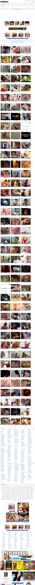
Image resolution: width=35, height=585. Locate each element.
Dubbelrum (9, 437)
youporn (28, 534)
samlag (15, 537)
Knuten (15, 454)
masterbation (13, 497)
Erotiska (8, 442)
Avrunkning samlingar (3, 445)
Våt (28, 474)
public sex (12, 499)
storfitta (21, 546)
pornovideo (9, 532)
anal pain (9, 498)
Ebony (8, 440)
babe (15, 543)
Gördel (8, 470)
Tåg (28, 456)
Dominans (9, 434)
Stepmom (29, 438)
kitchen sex (23, 496)
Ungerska (29, 470)
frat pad (15, 499)
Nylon (21, 439)
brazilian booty (3, 498)
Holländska (15, 435)
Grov (8, 474)
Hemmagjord (15, 432)
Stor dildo (29, 440)
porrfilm (21, 534)
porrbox (21, 540)
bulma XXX (6, 495)
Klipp (14, 452)
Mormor (22, 430)
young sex (25, 486)
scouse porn (26, 496)
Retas (21, 464)
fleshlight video (26, 498)
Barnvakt (2, 452)
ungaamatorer (28, 543)
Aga (1, 435)
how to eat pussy (19, 496)
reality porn (32, 486)
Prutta (21, 459)
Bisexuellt (2, 459)
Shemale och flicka (23, 476)
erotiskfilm (15, 534)
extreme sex (11, 496)
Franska (8, 457)
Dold (8, 433)
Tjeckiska (29, 461)
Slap (21, 480)
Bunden (2, 470)
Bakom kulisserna (3, 451)
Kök (14, 455)
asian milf (21, 497)
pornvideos (9, 543)
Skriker (22, 479)
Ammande (2, 437)
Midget (15, 478)
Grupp (8, 475)
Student (29, 448)
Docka (8, 432)
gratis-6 (9, 533)
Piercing (22, 454)
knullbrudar (15, 547)
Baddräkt (2, 448)
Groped (8, 473)
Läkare (15, 463)
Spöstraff (29, 435)
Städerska (29, 437)
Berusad (2, 456)
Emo (8, 441)
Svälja (28, 449)
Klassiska (15, 451)
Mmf (14, 480)
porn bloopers (15, 500)
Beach (1, 455)
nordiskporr (21, 538)
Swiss (28, 453)
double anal (7, 497)
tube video (3, 495)
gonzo (3, 532)
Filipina (8, 451)
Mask (15, 474)
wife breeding (20, 495)
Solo (21, 482)
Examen (8, 443)
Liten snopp (15, 470)
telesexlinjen (16, 540)
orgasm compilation (31, 498)
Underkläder (29, 469)
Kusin (15, 459)
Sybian (28, 454)
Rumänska (22, 467)
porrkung (15, 536)
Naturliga (22, 436)
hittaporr (3, 543)
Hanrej (8, 480)
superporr (21, 537)
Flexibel (8, 453)
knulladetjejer (22, 539)
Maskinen (15, 475)
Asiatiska (2, 441)
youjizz (27, 533)
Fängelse (9, 447)
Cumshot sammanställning (4, 479)
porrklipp (15, 533)
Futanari (8, 460)
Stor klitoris (29, 441)
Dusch (8, 438)
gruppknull (28, 536)
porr (27, 538)
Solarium (22, 481)
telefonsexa (28, 537)
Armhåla (2, 440)
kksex (15, 544)
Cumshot (2, 478)
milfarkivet (3, 534)
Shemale (22, 475)
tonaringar (15, 539)
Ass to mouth (2, 443)
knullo (15, 546)
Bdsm (1, 454)
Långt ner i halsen (16, 464)
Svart (28, 451)
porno (3, 540)
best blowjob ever (7, 496)
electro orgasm (15, 496)
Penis (21, 453)
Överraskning (22, 448)
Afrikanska (2, 434)
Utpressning (29, 472)
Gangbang (9, 467)
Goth (8, 471)
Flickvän (8, 454)
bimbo (9, 546)
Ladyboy (15, 462)
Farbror (8, 448)
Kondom (15, 456)
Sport (28, 434)
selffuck (32, 499)
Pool (21, 457)
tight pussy (25, 499)
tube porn (31, 497)
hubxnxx (3, 538)
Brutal (1, 468)
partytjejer (3, 544)
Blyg (1, 461)
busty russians (15, 498)
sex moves (18, 499)
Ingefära (15, 440)
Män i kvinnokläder (16, 473)
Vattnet (28, 475)
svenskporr (15, 545)
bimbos (9, 539)
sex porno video (19, 500)
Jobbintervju (15, 446)
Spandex (29, 432)
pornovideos (9, 544)
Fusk (8, 459)
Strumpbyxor (29, 446)
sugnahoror (21, 532)
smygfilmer (21, 533)
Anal (1, 438)
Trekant (29, 464)
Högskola (15, 434)
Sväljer (28, 450)
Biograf (1, 458)
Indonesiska (15, 439)
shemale (14, 486)
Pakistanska (22, 450)
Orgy (21, 446)
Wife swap (29, 480)
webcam (32, 496)
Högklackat (15, 433)
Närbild (22, 435)
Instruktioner (15, 441)
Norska (22, 437)
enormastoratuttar (29, 546)
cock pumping (3, 496)
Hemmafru (15, 431)
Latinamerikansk (16, 466)
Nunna (22, 438)
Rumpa (22, 468)
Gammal (9, 465)
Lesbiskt (15, 469)
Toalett (28, 462)
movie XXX (23, 497)
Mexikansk (15, 477)
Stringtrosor (29, 445)
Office (21, 441)
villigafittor (21, 543)
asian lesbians (3, 486)
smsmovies (15, 538)
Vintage (29, 477)
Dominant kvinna (9, 435)
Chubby (2, 475)
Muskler (22, 433)
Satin (21, 472)
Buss (1, 471)
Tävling (28, 458)
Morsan (22, 431)
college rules (31, 495)
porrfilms (28, 545)
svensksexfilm (10, 537)
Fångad (8, 446)
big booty (12, 498)
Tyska (28, 467)
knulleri (3, 545)
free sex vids (13, 495)
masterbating (4, 497)
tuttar (9, 540)
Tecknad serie (29, 459)
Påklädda (22, 451)
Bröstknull (2, 465)
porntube (3, 547)
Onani (21, 444)
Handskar (9, 479)
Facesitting (9, 445)
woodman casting (28, 486)
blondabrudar (28, 539)
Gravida (8, 472)
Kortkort (15, 458)
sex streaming (17, 497)
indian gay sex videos (8, 486)
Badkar (1, 449)
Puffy (21, 460)
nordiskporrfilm (28, 532)
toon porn (12, 486)
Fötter (8, 456)
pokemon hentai (24, 495)
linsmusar (3, 539)
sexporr (21, 536)
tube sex (10, 497)
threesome (17, 486)
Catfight (2, 473)
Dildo (8, 430)
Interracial (15, 442)
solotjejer (21, 547)
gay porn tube (5, 499)
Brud (1, 467)
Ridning (22, 465)
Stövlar (28, 443)
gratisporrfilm (10, 545)
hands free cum (21, 486)
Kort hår (15, 457)
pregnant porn (19, 498)
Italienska (15, 443)
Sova (28, 430)
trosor (3, 533)
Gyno (8, 477)
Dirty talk (9, 431)
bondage (29, 496)
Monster (15, 481)
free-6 (9, 538)
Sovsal (28, 431)
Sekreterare (22, 473)
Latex (15, 465)
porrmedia (3, 537)
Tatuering (29, 457)
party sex (2, 499)
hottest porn (28, 495)
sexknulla (15, 532)
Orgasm (22, 445)
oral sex (6, 498)
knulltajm (21, 545)
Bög (1, 462)
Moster (22, 432)
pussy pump (23, 498)
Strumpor (29, 447)
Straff (28, 444)
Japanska (15, 445)
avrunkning (28, 540)
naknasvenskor (10, 536)
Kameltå (15, 448)
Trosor (28, 465)
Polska (22, 456)
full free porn (9, 499)
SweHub (28, 544)
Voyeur (28, 478)
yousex (9, 534)
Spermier (29, 433)
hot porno (10, 495)
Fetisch (8, 449)
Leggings (15, 467)
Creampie (2, 476)
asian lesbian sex (29, 499)
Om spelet (22, 443)
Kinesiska (15, 449)
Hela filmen (15, 430)
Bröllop (1, 464)
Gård (8, 468)
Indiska (15, 438)
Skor (21, 478)
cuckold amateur (21, 499)
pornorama (9, 547)
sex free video (16, 495)
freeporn (3, 546)
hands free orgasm (27, 497)
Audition (2, 444)
